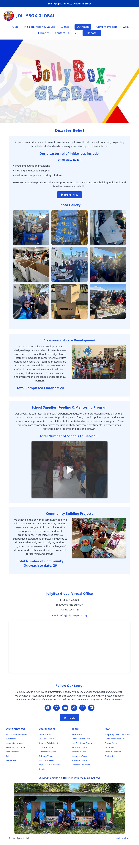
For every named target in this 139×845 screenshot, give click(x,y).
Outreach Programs (47, 751)
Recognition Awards (14, 743)
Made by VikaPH (123, 838)
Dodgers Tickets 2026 (48, 743)
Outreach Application (81, 764)
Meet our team (12, 751)
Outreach (83, 27)
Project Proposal (79, 751)
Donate (92, 33)
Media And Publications (15, 747)
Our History (10, 738)
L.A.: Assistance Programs (83, 743)
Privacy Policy (111, 743)
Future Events (45, 734)
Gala (126, 27)
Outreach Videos (46, 756)
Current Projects (106, 27)
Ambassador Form (80, 760)
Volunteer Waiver (79, 756)
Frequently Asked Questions (117, 734)
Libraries (43, 33)
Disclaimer (109, 747)
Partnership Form (79, 747)
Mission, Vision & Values (39, 27)
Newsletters (10, 760)
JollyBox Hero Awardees (49, 764)
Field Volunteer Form (81, 738)
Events (65, 27)
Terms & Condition (113, 751)
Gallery (8, 756)
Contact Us (62, 33)
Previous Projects (46, 760)
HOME (14, 27)
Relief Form (69, 194)
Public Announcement (114, 738)
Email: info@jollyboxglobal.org (69, 615)
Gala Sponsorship (46, 738)
